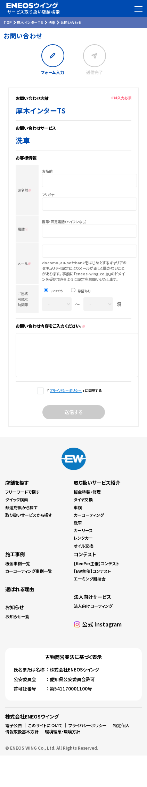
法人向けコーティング (93, 613)
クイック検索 (16, 507)
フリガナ (48, 194)
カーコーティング (89, 522)
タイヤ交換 (83, 507)
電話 (23, 228)
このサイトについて (45, 732)
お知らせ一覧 (17, 623)
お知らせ (14, 614)
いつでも (56, 290)
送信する (73, 419)
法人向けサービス (92, 604)
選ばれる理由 (19, 596)
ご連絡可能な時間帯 (23, 299)
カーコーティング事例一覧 (28, 578)
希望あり (84, 290)
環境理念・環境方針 (62, 739)
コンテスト (85, 561)
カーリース (83, 537)
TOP (7, 22)
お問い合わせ (71, 22)
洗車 (52, 22)
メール (24, 263)
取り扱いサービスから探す (28, 522)
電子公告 (13, 732)
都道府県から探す (21, 515)
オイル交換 (83, 553)
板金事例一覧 (17, 571)
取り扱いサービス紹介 (97, 489)
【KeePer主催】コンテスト (96, 571)
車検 (78, 515)
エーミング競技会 (90, 586)
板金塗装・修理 (87, 499)
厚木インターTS (30, 22)
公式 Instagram (102, 631)
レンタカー (83, 545)
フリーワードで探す (22, 499)
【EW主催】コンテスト (92, 578)
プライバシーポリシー (66, 397)
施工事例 (15, 561)
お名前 (25, 190)
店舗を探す (17, 489)
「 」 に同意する (73, 397)
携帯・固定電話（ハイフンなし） (64, 221)
